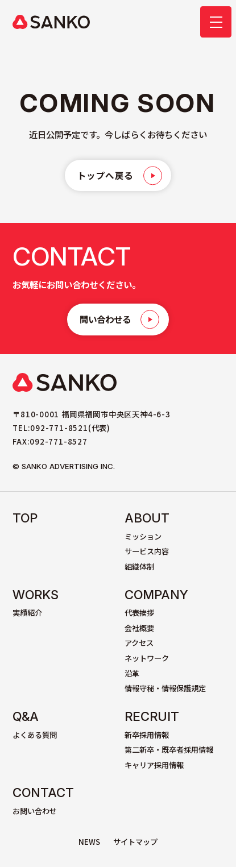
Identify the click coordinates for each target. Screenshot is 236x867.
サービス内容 (147, 551)
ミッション (143, 536)
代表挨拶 (139, 612)
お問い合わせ (35, 811)
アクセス (139, 642)
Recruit (152, 716)
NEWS (89, 841)
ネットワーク (147, 658)
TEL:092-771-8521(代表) (61, 427)
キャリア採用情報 (154, 765)
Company (156, 594)
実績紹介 (27, 612)
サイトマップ (135, 841)
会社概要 (139, 628)
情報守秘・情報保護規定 (165, 688)
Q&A (26, 716)
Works (36, 594)
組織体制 (139, 566)
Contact (43, 792)
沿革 (132, 673)
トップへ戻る (105, 175)
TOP (25, 518)
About (147, 518)
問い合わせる (105, 319)
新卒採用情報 (147, 734)
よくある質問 (35, 734)
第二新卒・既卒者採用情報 (169, 749)
